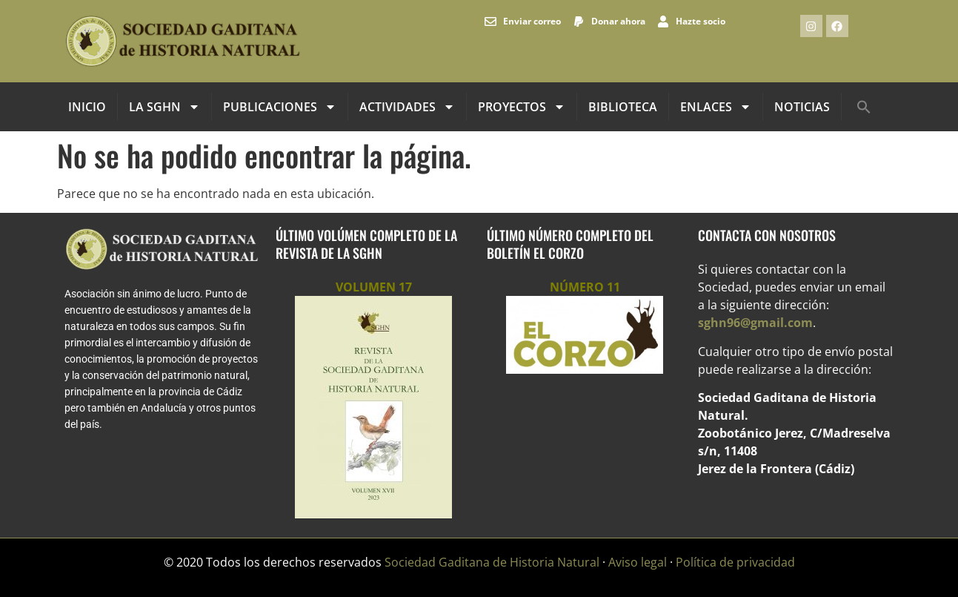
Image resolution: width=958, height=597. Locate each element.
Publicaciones (279, 106)
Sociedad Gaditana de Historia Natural (492, 562)
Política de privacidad (735, 562)
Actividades (407, 106)
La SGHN (164, 106)
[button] (864, 107)
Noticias (802, 107)
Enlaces (715, 106)
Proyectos (521, 106)
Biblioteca (622, 107)
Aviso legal (637, 562)
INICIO (87, 107)
